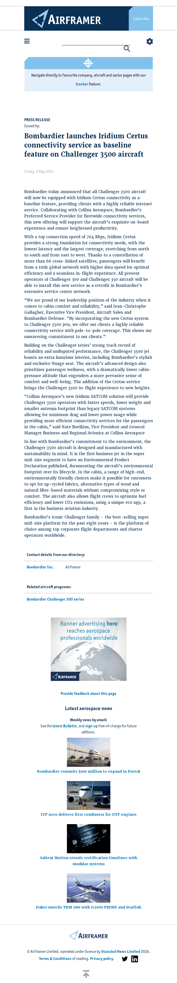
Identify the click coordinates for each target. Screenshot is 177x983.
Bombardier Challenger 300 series (55, 599)
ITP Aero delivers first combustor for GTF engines (89, 814)
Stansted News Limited (120, 951)
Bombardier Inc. (40, 567)
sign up (91, 726)
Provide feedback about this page (88, 693)
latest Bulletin (65, 726)
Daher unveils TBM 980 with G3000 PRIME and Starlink (88, 907)
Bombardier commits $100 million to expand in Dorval (88, 771)
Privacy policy (101, 958)
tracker (82, 84)
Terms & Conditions (55, 958)
